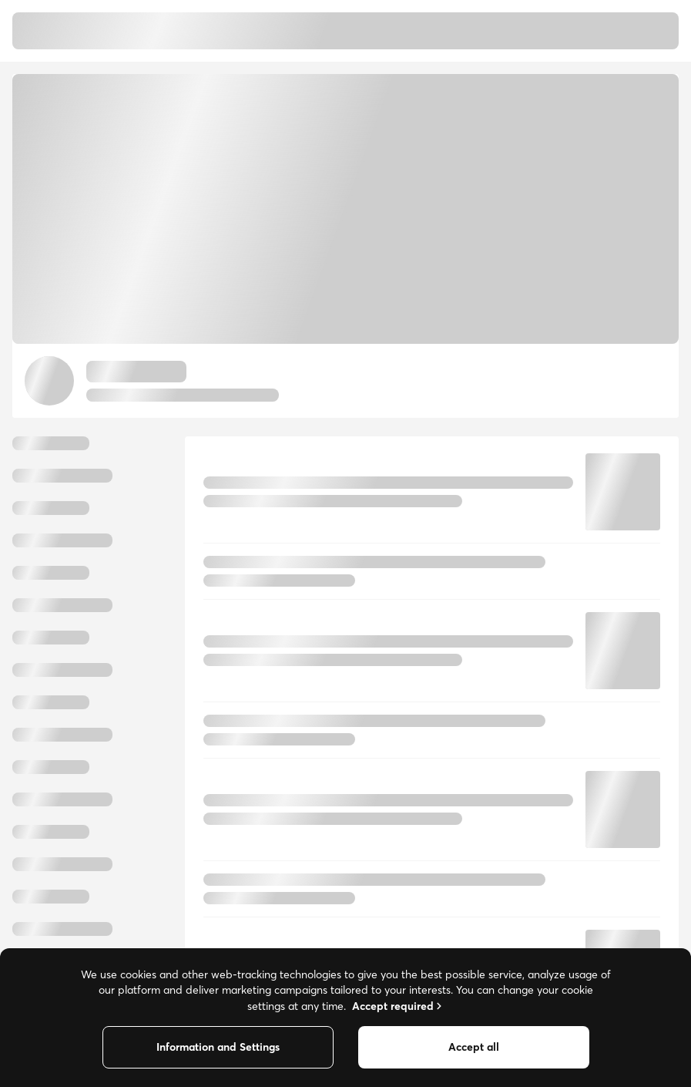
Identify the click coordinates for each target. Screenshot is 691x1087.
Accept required (398, 1006)
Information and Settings (218, 1047)
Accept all (473, 1047)
